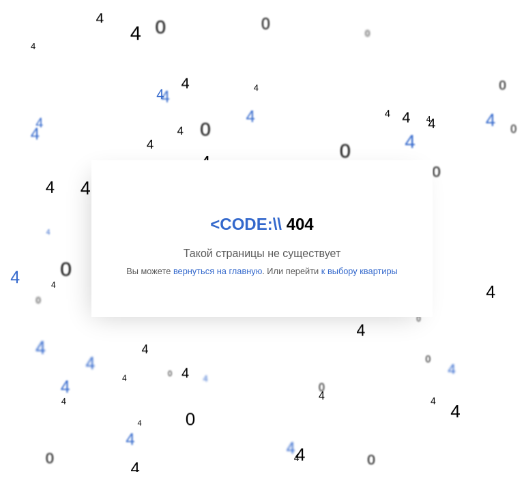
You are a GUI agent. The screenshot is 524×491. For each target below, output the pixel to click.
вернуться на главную (217, 271)
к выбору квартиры (359, 271)
